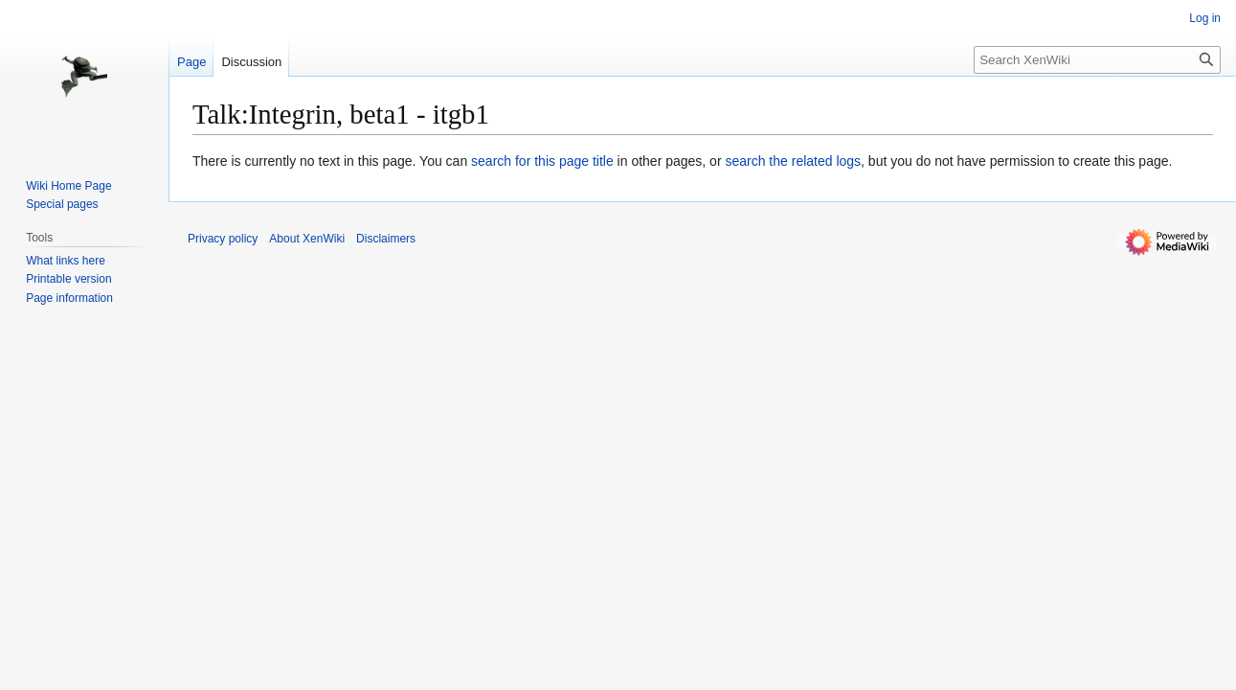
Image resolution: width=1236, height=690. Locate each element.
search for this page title (542, 161)
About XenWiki (307, 238)
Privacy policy (223, 238)
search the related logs (793, 161)
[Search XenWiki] (1097, 60)
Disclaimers (386, 238)
